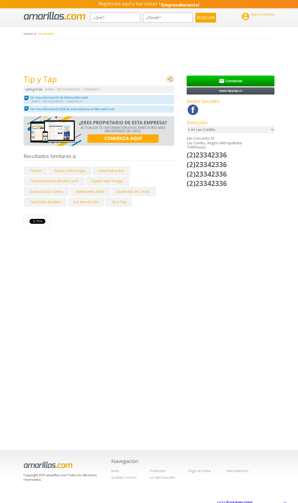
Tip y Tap (118, 201)
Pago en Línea (199, 470)
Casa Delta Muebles (45, 201)
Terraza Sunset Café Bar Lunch (54, 181)
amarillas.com (55, 15)
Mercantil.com (237, 470)
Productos (158, 470)
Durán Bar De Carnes (46, 191)
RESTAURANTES (68, 89)
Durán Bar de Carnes (133, 191)
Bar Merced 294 (86, 201)
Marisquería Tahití (90, 191)
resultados (46, 33)
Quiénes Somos (124, 477)
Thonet (35, 170)
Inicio (115, 470)
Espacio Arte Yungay (70, 170)
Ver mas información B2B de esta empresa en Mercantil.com (72, 109)
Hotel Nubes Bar (111, 170)
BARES (50, 89)
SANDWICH (91, 89)
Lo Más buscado (162, 477)
